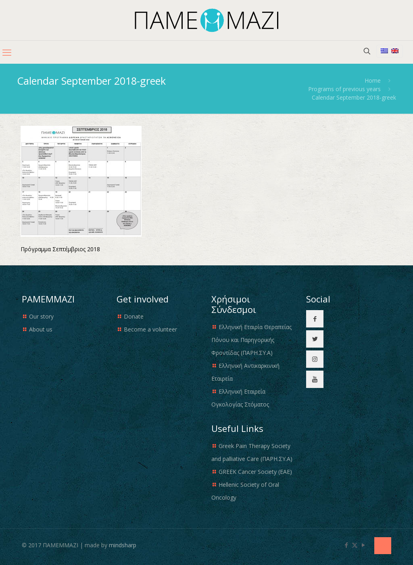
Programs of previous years (344, 89)
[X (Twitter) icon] (355, 545)
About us (40, 329)
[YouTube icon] (363, 545)
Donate (134, 316)
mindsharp (122, 545)
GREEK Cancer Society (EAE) (255, 471)
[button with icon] (314, 318)
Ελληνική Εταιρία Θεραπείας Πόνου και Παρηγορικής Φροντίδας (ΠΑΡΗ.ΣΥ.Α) (251, 340)
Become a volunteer (150, 329)
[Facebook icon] (346, 545)
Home (373, 80)
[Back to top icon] (382, 545)
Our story (41, 316)
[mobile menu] (7, 52)
